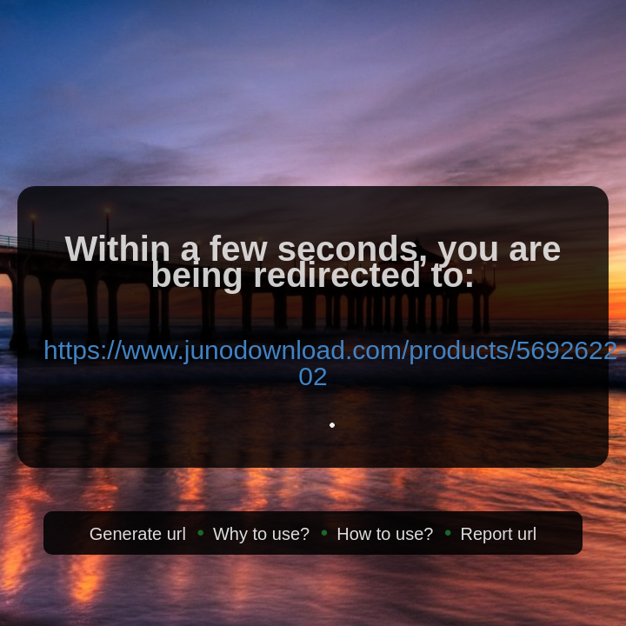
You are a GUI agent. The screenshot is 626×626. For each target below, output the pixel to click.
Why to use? (261, 533)
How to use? (384, 533)
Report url (498, 533)
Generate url (138, 533)
